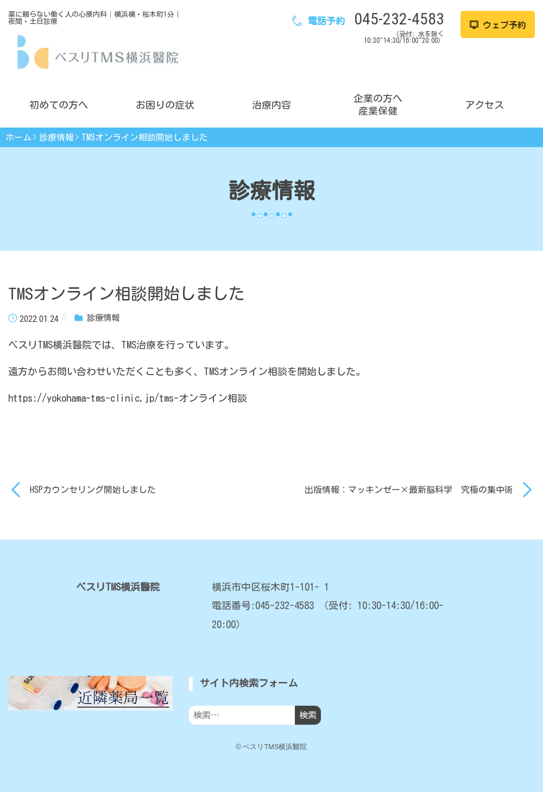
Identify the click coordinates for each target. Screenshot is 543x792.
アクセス (484, 105)
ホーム (18, 137)
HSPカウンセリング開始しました (93, 489)
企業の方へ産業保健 (377, 104)
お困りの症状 (165, 105)
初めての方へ (58, 105)
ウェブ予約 (498, 25)
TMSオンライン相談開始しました (144, 137)
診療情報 (56, 137)
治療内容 (271, 105)
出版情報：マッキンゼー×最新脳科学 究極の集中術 (409, 489)
